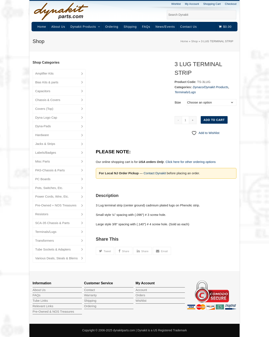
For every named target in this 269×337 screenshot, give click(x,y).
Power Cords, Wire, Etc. (52, 196)
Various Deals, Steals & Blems (56, 258)
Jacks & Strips (45, 144)
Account (141, 290)
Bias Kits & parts (46, 82)
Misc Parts (42, 161)
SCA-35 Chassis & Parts (52, 223)
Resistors (42, 214)
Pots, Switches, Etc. (49, 188)
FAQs (37, 295)
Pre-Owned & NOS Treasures (53, 311)
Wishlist (141, 300)
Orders (140, 295)
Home (184, 41)
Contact (89, 290)
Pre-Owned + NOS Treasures (55, 205)
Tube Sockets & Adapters (53, 249)
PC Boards (43, 179)
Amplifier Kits (44, 73)
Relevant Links (43, 306)
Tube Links (40, 300)
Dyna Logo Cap (46, 117)
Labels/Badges (45, 152)
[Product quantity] (185, 120)
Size (178, 102)
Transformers (44, 240)
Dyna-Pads (43, 126)
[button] (105, 251)
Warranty (90, 295)
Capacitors (42, 91)
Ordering (90, 306)
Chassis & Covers (47, 100)
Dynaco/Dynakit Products (210, 87)
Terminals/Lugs (185, 92)
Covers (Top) (44, 108)
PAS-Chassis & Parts (50, 170)
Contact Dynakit (155, 173)
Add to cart (214, 120)
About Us (39, 290)
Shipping (90, 300)
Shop (194, 41)
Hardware (42, 135)
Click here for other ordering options (191, 162)
